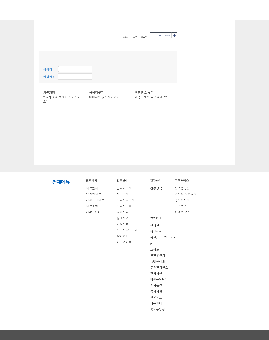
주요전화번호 (159, 267)
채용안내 (156, 303)
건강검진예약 (95, 200)
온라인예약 (93, 194)
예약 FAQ (92, 212)
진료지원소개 (125, 200)
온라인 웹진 (183, 212)
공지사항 (156, 291)
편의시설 (156, 273)
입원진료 (123, 224)
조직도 (154, 249)
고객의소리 (182, 206)
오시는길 (156, 285)
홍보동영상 (157, 309)
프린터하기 (153, 35)
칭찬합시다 (182, 200)
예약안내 (92, 188)
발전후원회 (157, 255)
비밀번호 (49, 77)
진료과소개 (124, 188)
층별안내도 (157, 261)
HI (151, 243)
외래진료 (123, 212)
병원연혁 (156, 231)
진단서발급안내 (127, 230)
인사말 (154, 225)
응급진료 (122, 218)
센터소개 (123, 194)
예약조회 (92, 206)
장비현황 (122, 236)
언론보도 (156, 297)
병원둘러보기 (159, 279)
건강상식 (156, 188)
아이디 (47, 69)
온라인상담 (182, 188)
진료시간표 (124, 206)
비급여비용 (124, 242)
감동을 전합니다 (186, 194)
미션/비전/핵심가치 (163, 237)
